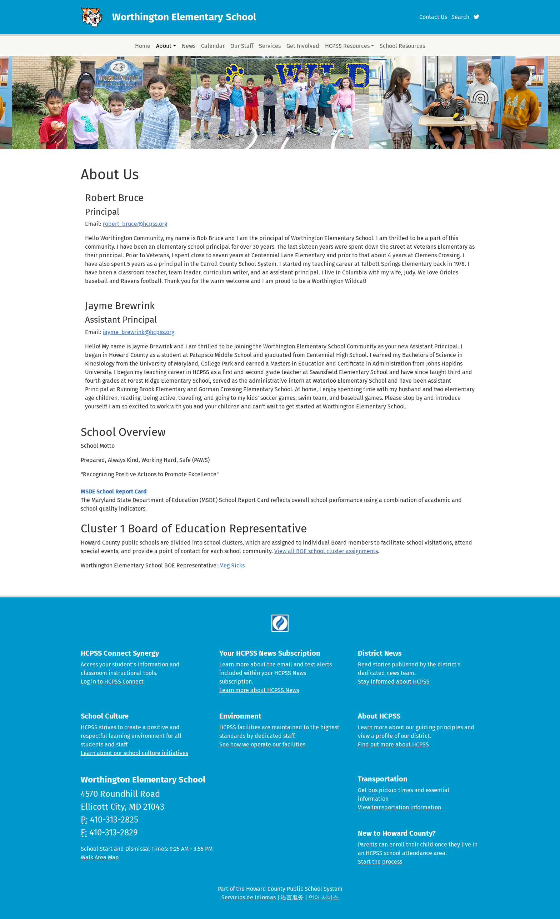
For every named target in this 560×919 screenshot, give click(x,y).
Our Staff (241, 46)
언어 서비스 (324, 897)
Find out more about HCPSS (393, 744)
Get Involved (302, 46)
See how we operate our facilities (262, 744)
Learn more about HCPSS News (259, 690)
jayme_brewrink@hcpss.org (138, 332)
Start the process (380, 861)
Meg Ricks (232, 565)
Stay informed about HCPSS (394, 681)
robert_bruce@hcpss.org (135, 223)
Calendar (213, 46)
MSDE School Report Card (114, 491)
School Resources (402, 46)
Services (270, 46)
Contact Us (433, 17)
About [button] (163, 46)
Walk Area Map (100, 857)
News (188, 46)
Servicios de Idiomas (248, 897)
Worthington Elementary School (184, 17)
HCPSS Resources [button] (347, 46)
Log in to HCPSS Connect (112, 681)
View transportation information (399, 807)
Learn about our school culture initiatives (134, 753)
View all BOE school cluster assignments (326, 551)
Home (142, 46)
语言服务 (292, 897)
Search (460, 17)
